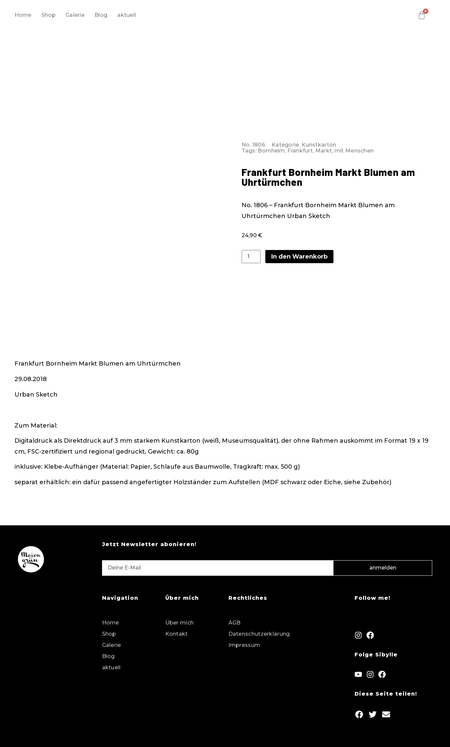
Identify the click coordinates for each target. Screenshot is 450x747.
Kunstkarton (319, 143)
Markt (323, 149)
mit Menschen (354, 149)
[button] (359, 711)
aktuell (126, 15)
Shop (48, 15)
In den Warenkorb (299, 255)
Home (23, 15)
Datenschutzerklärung (259, 631)
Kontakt (176, 631)
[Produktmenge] (251, 255)
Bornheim (271, 149)
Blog (100, 15)
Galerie (75, 15)
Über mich (179, 620)
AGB (234, 620)
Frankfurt (300, 149)
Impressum (244, 642)
